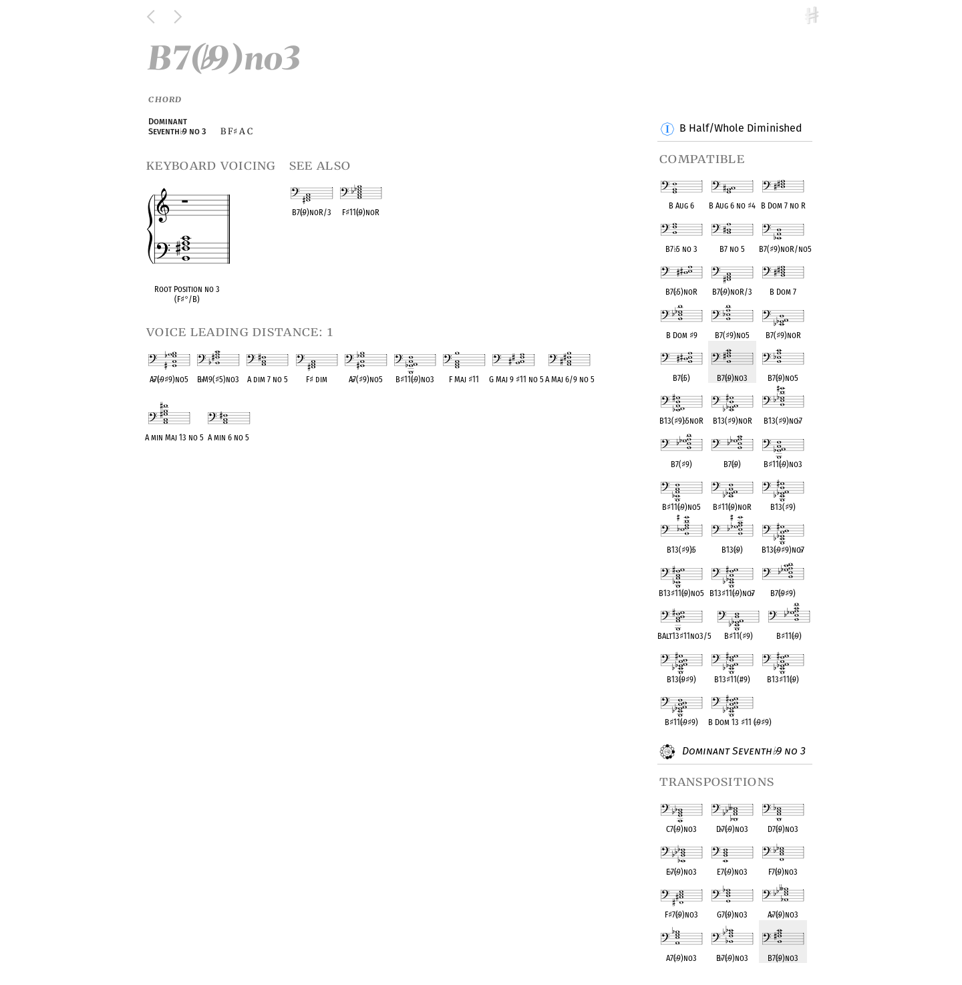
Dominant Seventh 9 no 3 (742, 752)
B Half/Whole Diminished (740, 129)
